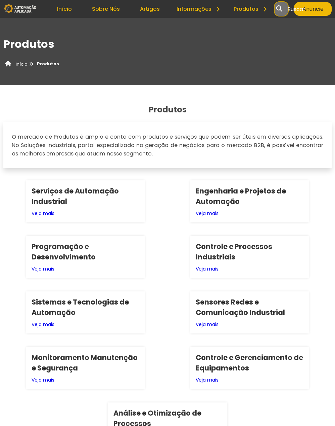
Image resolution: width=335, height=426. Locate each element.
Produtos (251, 9)
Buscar (296, 9)
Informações (199, 9)
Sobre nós (259, 369)
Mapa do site (314, 369)
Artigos (150, 9)
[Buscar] (279, 9)
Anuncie (313, 9)
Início (64, 9)
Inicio (237, 369)
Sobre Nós (106, 9)
